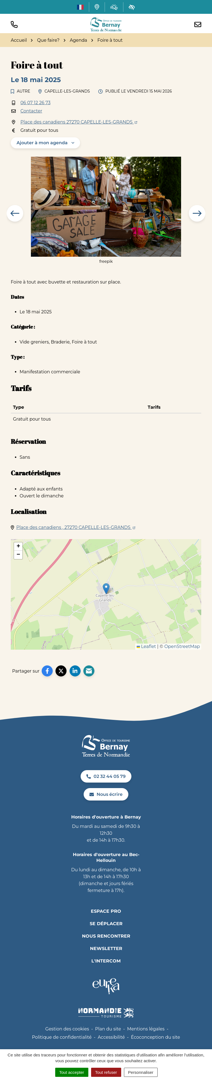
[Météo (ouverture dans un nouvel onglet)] (114, 7)
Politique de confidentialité (62, 1037)
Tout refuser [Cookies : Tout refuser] (106, 1072)
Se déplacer (106, 923)
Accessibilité (111, 1037)
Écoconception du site (155, 1037)
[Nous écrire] (197, 24)
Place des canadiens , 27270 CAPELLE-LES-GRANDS (75, 527)
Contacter (31, 111)
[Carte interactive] (96, 7)
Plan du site (108, 1029)
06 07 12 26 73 (35, 102)
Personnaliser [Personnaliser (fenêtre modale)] (140, 1072)
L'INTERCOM (106, 961)
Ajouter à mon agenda (42, 142)
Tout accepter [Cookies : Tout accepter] (71, 1072)
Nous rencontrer (106, 936)
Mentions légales (146, 1029)
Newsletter (106, 948)
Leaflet (146, 646)
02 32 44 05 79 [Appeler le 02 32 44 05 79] (106, 776)
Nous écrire (106, 794)
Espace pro (106, 911)
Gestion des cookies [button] (67, 1029)
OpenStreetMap (182, 646)
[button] (14, 24)
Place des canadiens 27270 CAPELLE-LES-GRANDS (78, 122)
